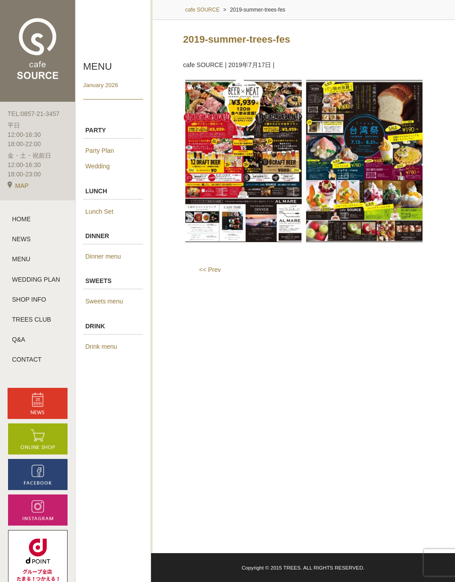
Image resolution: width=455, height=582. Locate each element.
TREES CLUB (31, 319)
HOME (21, 219)
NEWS (21, 239)
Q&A (18, 339)
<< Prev (210, 269)
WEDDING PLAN (36, 279)
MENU (21, 259)
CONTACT (27, 359)
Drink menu (101, 346)
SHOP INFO (29, 299)
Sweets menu (104, 301)
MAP (18, 185)
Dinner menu (103, 256)
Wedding (97, 166)
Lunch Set (99, 211)
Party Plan (99, 150)
